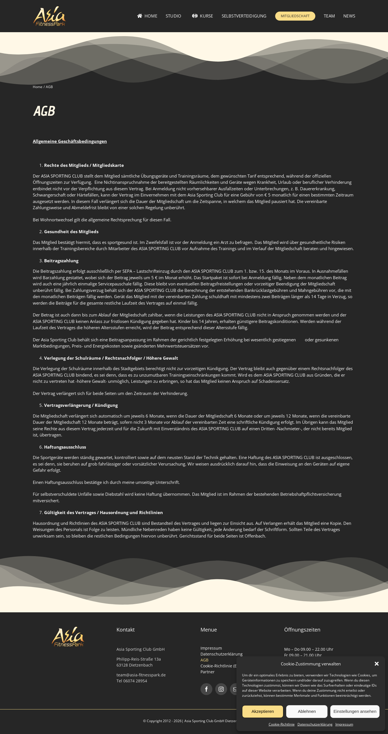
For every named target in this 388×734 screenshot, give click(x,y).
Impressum (344, 724)
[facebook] (206, 689)
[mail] (236, 689)
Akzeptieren (262, 711)
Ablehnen (307, 711)
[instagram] (221, 689)
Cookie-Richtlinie (282, 724)
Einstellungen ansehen (354, 711)
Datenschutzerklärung (315, 724)
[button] (377, 664)
